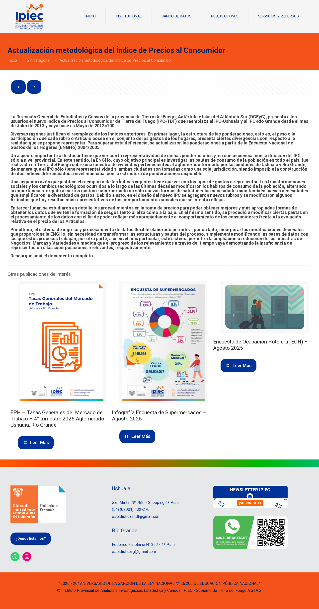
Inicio (12, 60)
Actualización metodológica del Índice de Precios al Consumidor (116, 60)
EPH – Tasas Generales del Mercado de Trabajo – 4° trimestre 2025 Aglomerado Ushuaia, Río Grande (57, 418)
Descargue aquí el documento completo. (52, 255)
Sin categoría (38, 60)
